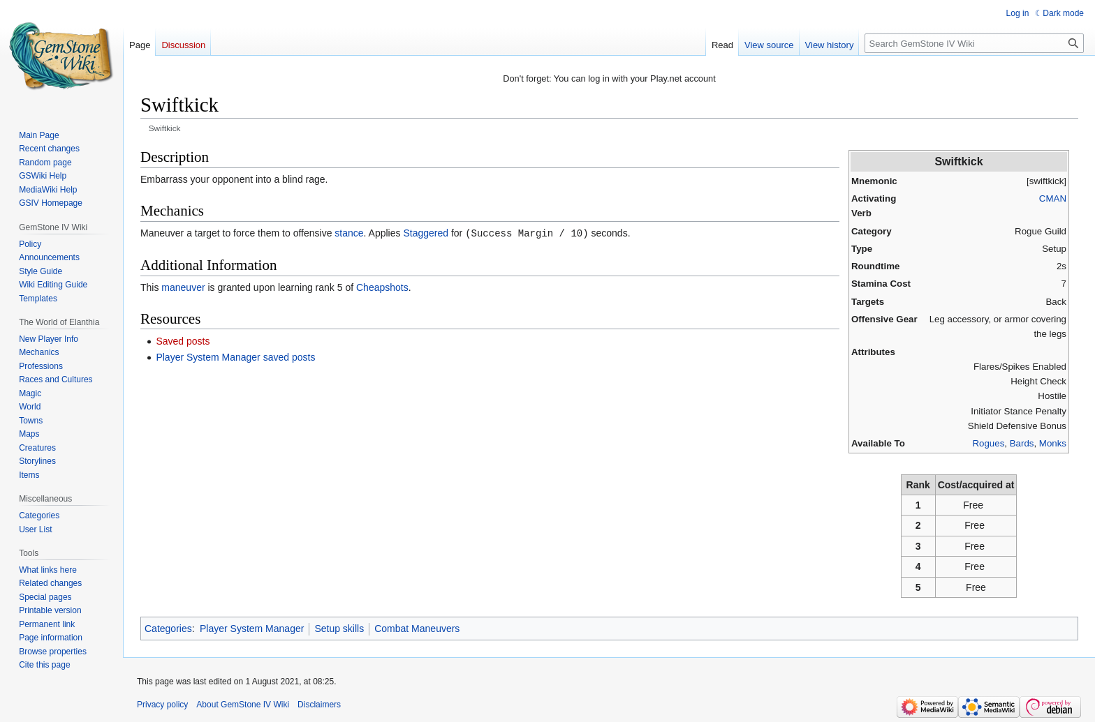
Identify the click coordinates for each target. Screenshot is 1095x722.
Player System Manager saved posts (235, 356)
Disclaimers (319, 704)
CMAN (1052, 198)
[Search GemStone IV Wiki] (974, 43)
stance (349, 233)
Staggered (425, 233)
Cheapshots (382, 286)
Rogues (988, 443)
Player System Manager (252, 628)
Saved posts (183, 340)
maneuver (183, 286)
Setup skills (339, 628)
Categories (168, 628)
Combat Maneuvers (417, 628)
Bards (1022, 443)
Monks (1052, 443)
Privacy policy (162, 704)
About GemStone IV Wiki (242, 704)
